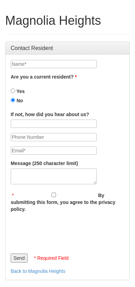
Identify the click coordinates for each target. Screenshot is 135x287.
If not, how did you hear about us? (50, 114)
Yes (18, 91)
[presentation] (63, 231)
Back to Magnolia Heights (38, 271)
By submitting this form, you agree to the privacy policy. (63, 202)
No (17, 100)
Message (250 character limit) (44, 163)
